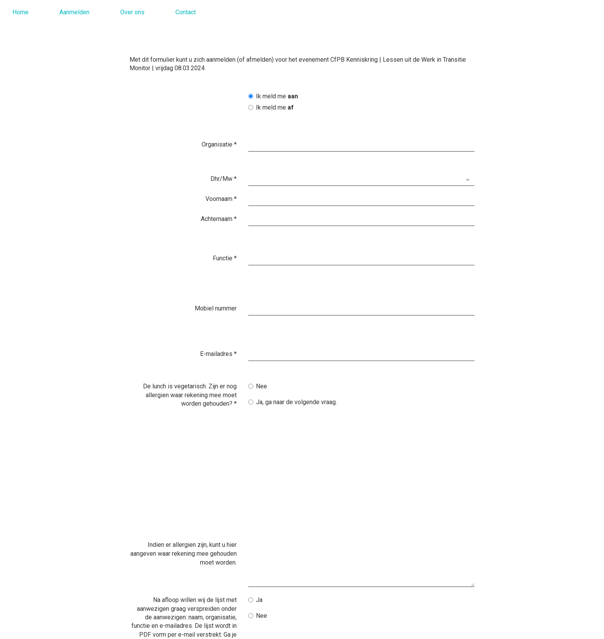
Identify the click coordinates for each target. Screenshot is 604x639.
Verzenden (272, 580)
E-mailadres (218, 312)
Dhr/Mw (223, 171)
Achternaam (219, 211)
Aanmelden (74, 12)
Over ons (132, 12)
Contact (185, 12)
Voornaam (221, 191)
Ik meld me (273, 96)
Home (20, 12)
